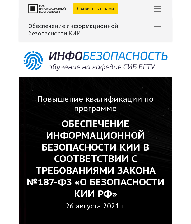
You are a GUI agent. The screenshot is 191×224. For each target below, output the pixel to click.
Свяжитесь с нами (95, 9)
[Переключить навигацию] (158, 26)
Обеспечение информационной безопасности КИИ (73, 29)
